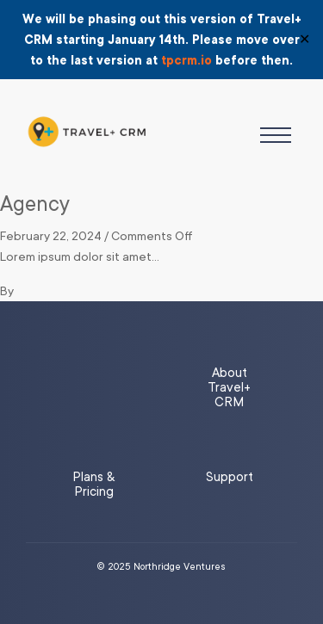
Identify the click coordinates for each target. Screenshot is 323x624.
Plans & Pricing (93, 484)
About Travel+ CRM (229, 388)
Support (229, 477)
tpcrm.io (186, 60)
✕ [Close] (304, 39)
